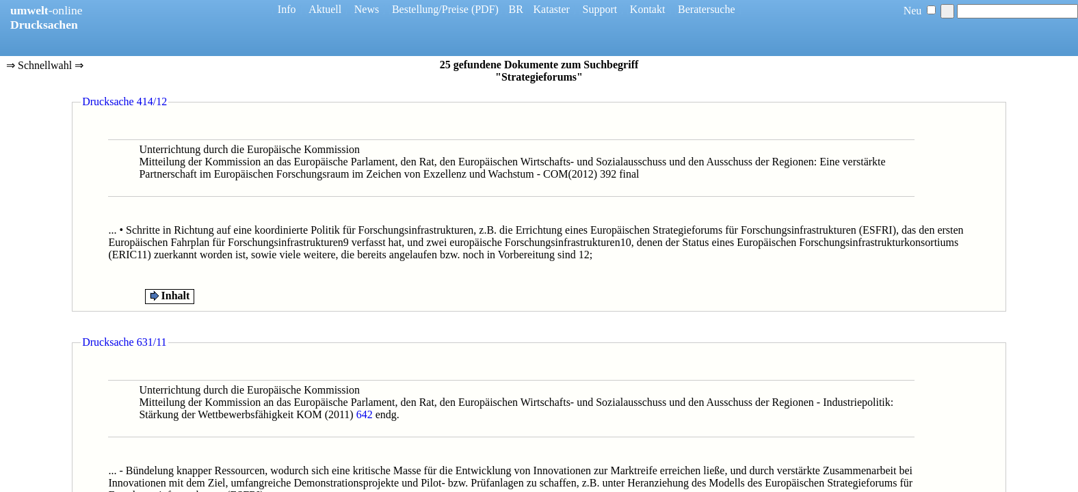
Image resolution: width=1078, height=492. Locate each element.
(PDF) (485, 9)
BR (516, 9)
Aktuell (324, 9)
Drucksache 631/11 (124, 342)
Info (287, 9)
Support (600, 9)
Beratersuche (706, 9)
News (366, 9)
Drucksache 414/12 (124, 101)
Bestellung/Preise (430, 9)
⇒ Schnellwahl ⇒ (44, 66)
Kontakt (648, 9)
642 (364, 414)
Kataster (552, 9)
